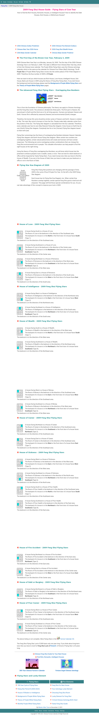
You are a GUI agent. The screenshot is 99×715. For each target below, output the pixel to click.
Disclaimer (51, 710)
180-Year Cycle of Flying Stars (28, 685)
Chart (21, 2)
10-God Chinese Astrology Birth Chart (64, 700)
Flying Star (4, 6)
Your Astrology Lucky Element (62, 689)
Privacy (57, 710)
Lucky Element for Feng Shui (61, 696)
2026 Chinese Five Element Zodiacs (64, 46)
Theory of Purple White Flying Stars (32, 85)
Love (16, 2)
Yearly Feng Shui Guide (60, 704)
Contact (45, 710)
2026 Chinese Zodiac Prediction (28, 46)
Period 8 (53, 646)
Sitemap (62, 710)
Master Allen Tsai (43, 707)
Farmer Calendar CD (67, 639)
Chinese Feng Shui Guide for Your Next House (50, 654)
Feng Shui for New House (60, 685)
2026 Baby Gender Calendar (26, 53)
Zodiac (11, 2)
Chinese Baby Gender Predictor (62, 53)
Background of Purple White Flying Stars (64, 83)
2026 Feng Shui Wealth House (62, 49)
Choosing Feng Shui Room (61, 693)
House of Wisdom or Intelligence (29, 693)
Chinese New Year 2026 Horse (27, 49)
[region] (49, 30)
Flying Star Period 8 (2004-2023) (29, 689)
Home (4, 2)
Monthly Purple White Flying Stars (29, 704)
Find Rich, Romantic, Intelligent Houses (50, 657)
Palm (27, 2)
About (40, 710)
